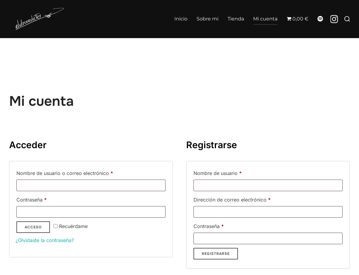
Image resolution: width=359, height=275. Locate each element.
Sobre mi (207, 19)
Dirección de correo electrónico (244, 210)
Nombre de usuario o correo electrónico (77, 184)
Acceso (33, 238)
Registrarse (216, 265)
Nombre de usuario (230, 184)
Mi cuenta (265, 19)
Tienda (236, 19)
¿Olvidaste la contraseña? (45, 252)
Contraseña (44, 210)
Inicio (180, 19)
